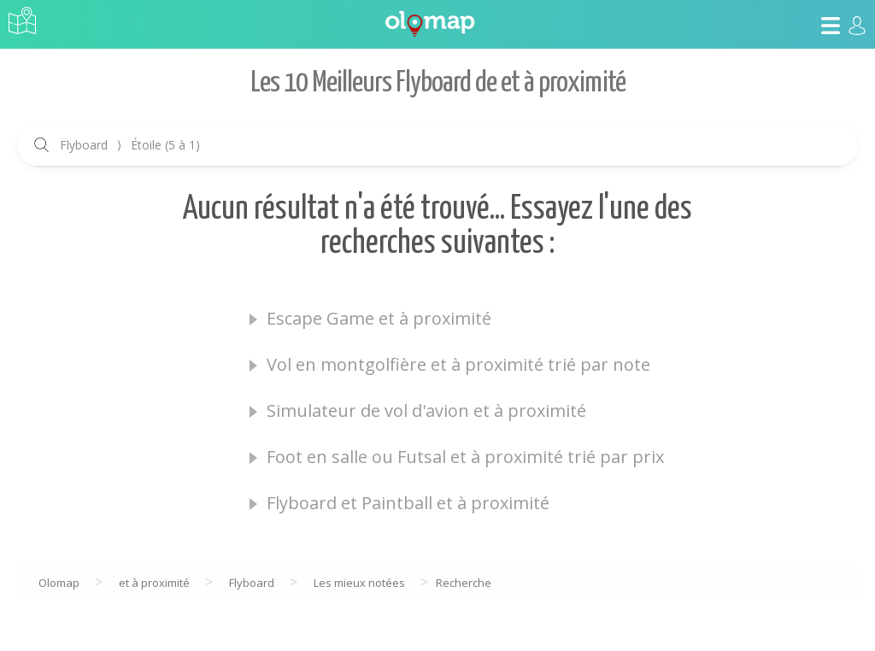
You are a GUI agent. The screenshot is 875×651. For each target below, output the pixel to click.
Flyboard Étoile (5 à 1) (130, 145)
